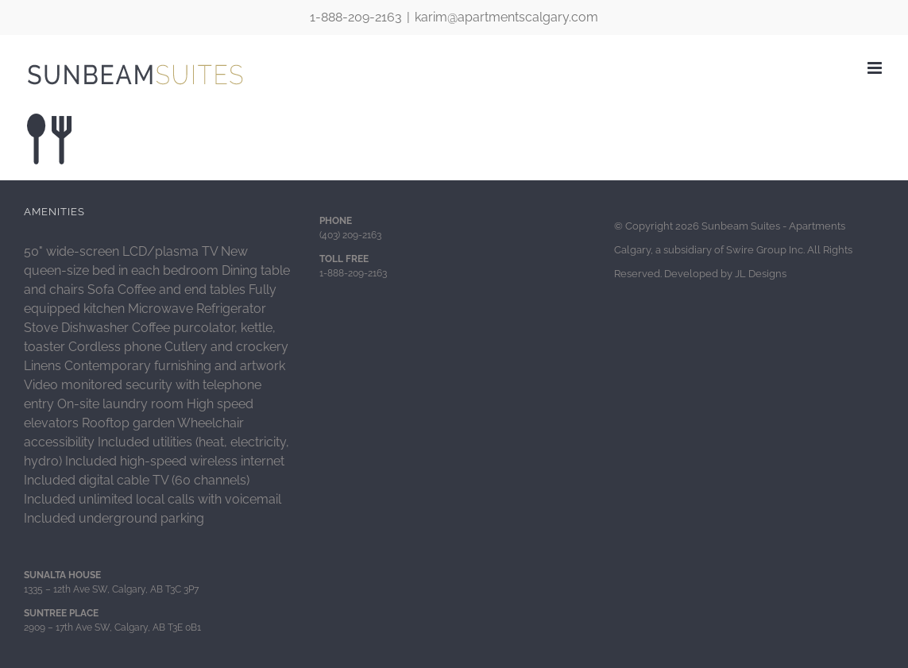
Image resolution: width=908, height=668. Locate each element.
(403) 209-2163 (350, 235)
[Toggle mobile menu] (875, 68)
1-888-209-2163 (356, 17)
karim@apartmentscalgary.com (506, 17)
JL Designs (760, 274)
